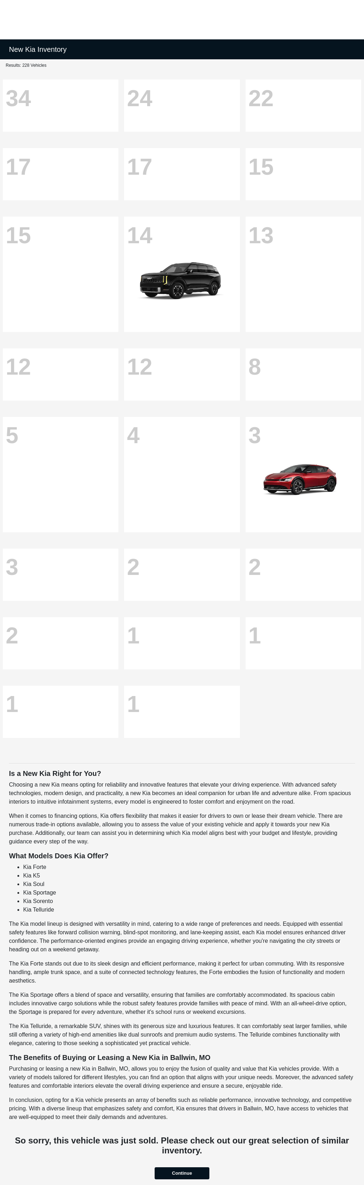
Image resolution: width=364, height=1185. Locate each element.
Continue (182, 1173)
